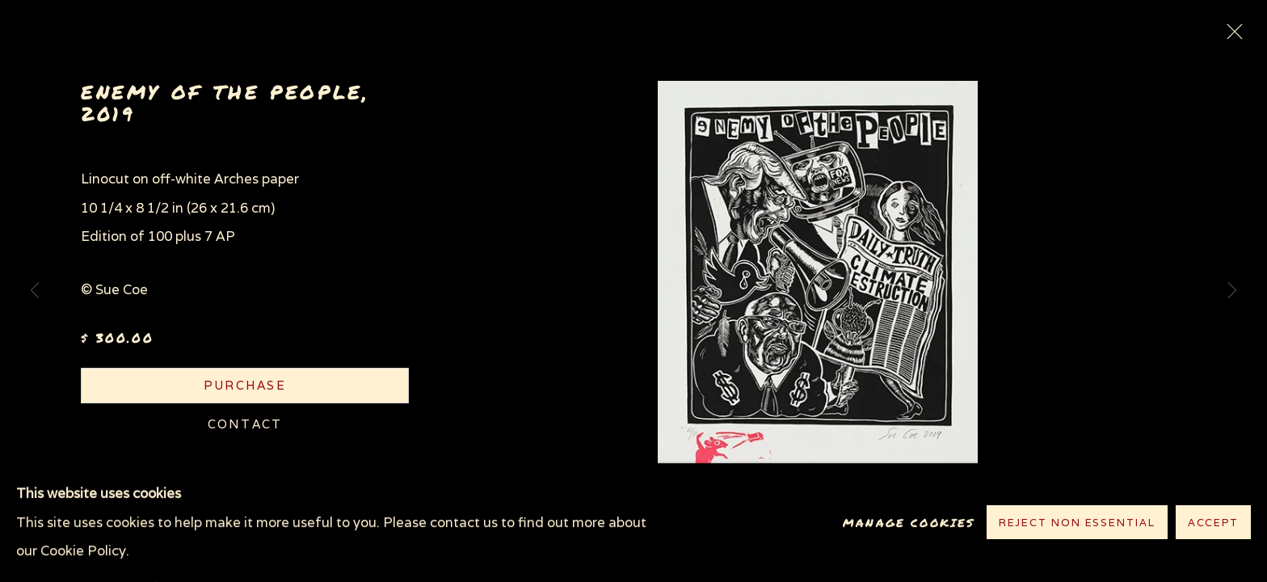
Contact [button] (245, 424)
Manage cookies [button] (908, 522)
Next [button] (1232, 291)
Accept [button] (1213, 523)
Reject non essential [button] (1077, 523)
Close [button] (1231, 36)
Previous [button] (34, 291)
